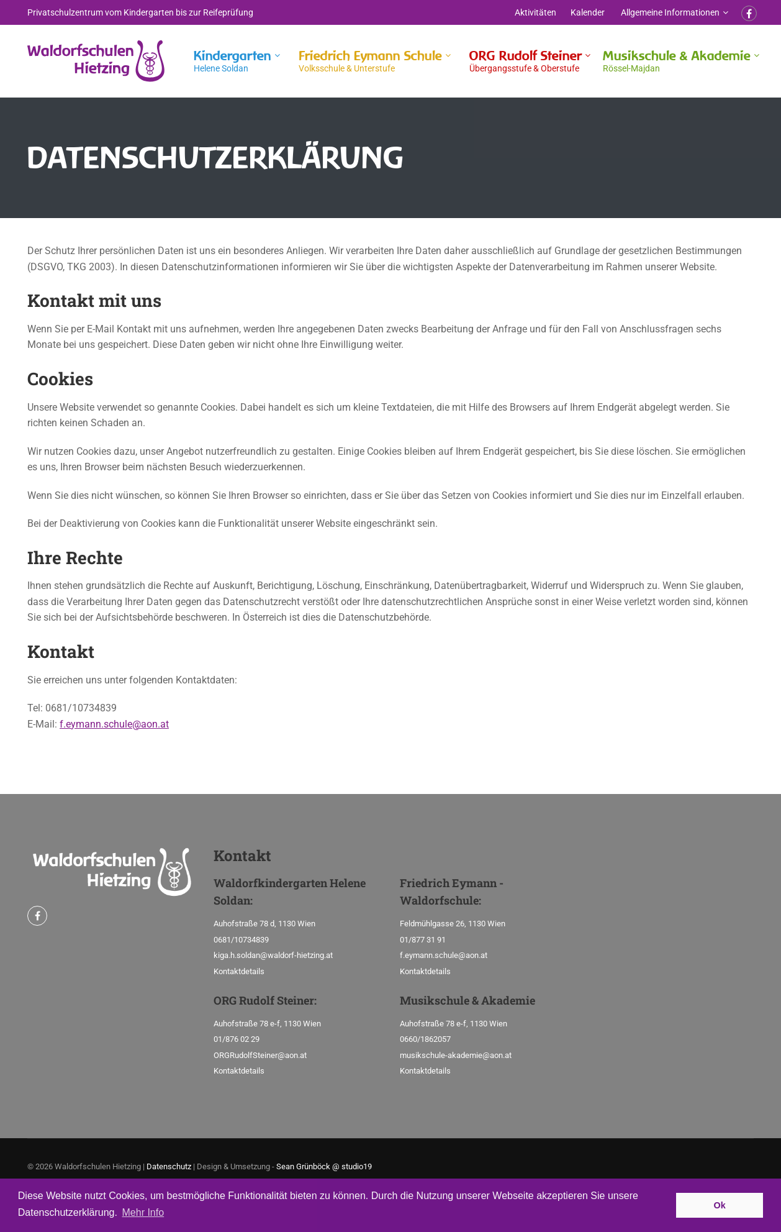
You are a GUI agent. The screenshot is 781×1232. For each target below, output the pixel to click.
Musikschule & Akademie (677, 61)
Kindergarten (232, 61)
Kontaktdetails (239, 971)
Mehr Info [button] (143, 1212)
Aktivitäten (535, 12)
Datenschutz (169, 1166)
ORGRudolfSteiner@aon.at (260, 1055)
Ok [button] (720, 1205)
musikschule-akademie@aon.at (456, 1055)
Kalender (588, 12)
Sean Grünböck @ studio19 (324, 1166)
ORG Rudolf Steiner (525, 61)
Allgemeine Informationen (670, 12)
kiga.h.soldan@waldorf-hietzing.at (273, 955)
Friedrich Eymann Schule (370, 61)
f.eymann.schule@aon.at (114, 724)
